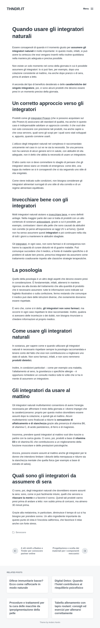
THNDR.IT (15, 9)
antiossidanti (43, 221)
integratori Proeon (40, 118)
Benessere (21, 532)
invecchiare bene (58, 214)
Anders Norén (54, 622)
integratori (21, 244)
